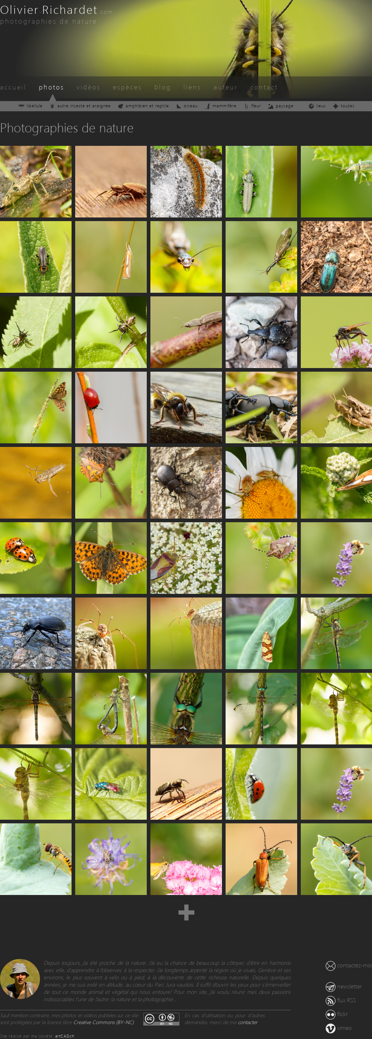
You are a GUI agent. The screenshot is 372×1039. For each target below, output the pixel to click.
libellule (30, 105)
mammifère (220, 105)
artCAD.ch (64, 1036)
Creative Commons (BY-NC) (103, 1022)
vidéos (89, 86)
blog (162, 86)
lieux (317, 105)
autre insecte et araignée (80, 105)
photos (51, 86)
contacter (248, 1022)
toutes (343, 105)
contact (264, 86)
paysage (280, 105)
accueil (13, 86)
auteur (226, 86)
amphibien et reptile (143, 105)
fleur (252, 105)
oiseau (186, 105)
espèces (127, 86)
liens (192, 86)
